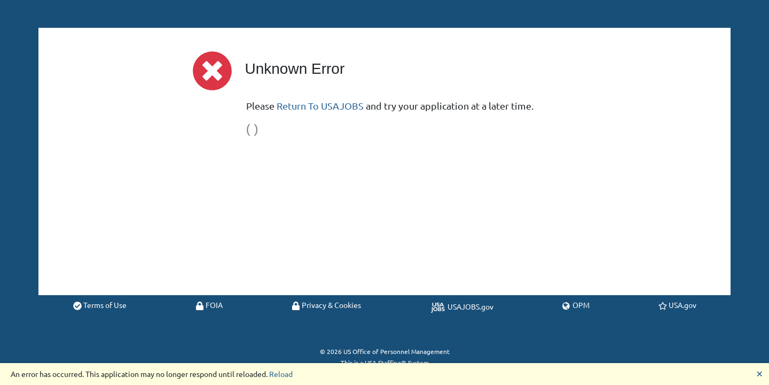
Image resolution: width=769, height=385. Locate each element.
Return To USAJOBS (320, 105)
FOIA (209, 305)
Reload (281, 374)
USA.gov (677, 305)
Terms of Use (100, 305)
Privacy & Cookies (326, 305)
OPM (576, 305)
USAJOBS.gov (461, 306)
